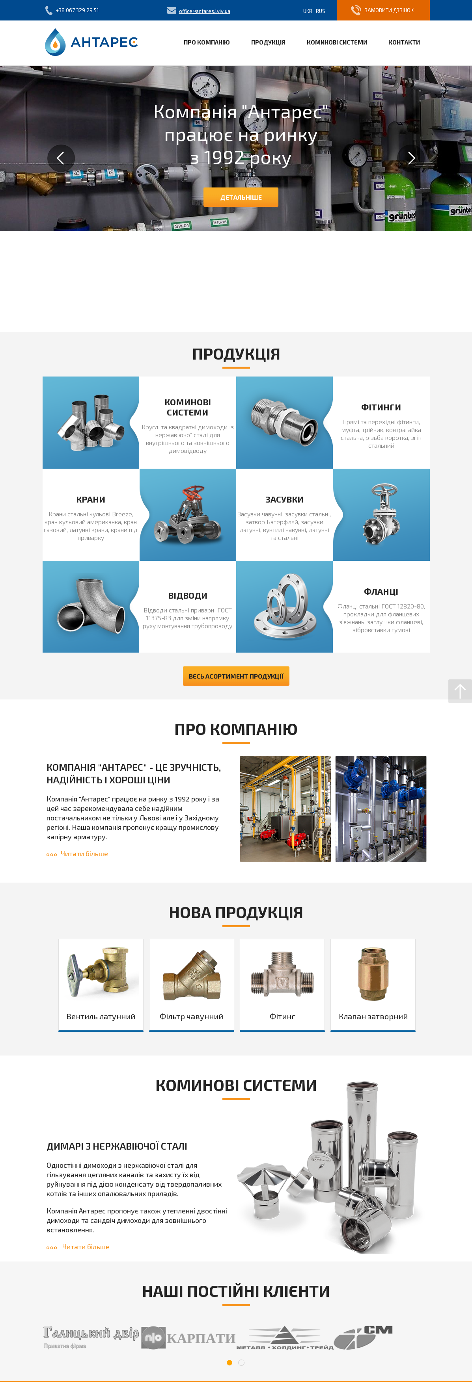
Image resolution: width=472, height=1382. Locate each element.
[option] (236, 148)
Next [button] (411, 158)
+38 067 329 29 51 (77, 10)
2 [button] (241, 1363)
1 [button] (229, 1363)
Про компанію (207, 42)
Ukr (307, 11)
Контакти (404, 42)
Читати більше (77, 853)
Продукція (268, 42)
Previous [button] (61, 158)
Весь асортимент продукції (236, 676)
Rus (320, 11)
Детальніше (241, 197)
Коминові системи (337, 42)
